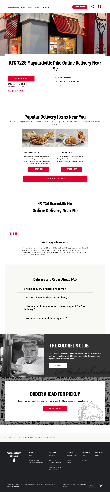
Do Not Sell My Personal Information (46, 484)
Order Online (21, 79)
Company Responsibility (55, 462)
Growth (69, 462)
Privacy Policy (10, 484)
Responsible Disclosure (55, 467)
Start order (80, 7)
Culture (69, 460)
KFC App (84, 460)
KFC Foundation (53, 460)
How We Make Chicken (55, 458)
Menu (30, 455)
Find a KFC (98, 455)
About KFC (52, 455)
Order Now (38, 169)
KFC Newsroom (53, 469)
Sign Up (58, 366)
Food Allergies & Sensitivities (36, 462)
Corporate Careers (71, 458)
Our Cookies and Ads (29, 484)
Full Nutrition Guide (34, 458)
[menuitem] (23, 7)
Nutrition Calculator (55, 180)
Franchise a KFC (53, 465)
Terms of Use (19, 484)
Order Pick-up (55, 409)
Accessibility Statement (13, 486)
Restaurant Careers (72, 455)
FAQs (83, 455)
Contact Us (85, 458)
